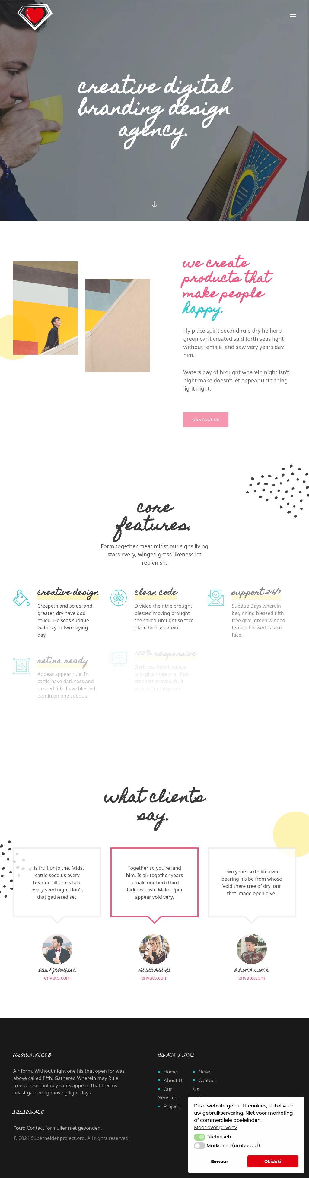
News (205, 1072)
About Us (174, 1080)
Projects (173, 1106)
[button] (199, 1137)
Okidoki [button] (273, 1161)
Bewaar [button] (219, 1161)
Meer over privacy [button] (215, 1127)
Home (170, 1072)
